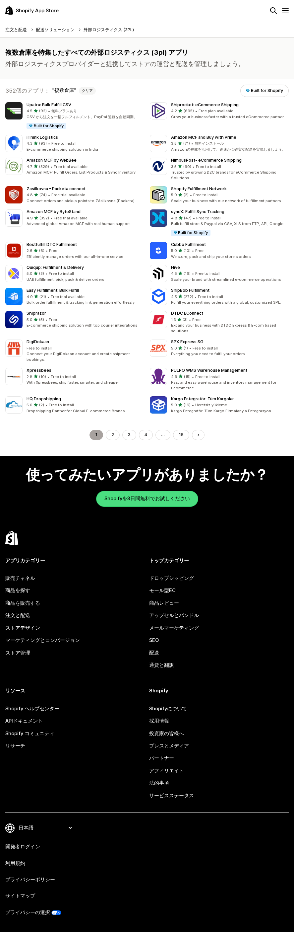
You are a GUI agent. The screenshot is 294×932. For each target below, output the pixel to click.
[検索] (273, 10)
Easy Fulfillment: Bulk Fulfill (53, 290)
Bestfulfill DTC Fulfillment (52, 244)
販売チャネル (20, 578)
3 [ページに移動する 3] (129, 434)
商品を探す (17, 590)
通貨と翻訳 (161, 665)
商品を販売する (22, 603)
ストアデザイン (22, 628)
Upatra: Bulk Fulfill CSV (49, 104)
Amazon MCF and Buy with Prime (203, 137)
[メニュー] (285, 10)
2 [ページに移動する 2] (112, 434)
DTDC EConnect (187, 313)
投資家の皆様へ (166, 734)
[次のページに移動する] (198, 435)
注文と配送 (17, 615)
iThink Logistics (42, 137)
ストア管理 (17, 653)
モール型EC (162, 590)
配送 (154, 653)
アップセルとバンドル (174, 615)
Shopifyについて (168, 709)
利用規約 (15, 863)
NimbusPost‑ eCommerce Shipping (206, 160)
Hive (175, 267)
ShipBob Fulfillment (190, 290)
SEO (154, 640)
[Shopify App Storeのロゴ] (32, 10)
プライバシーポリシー (30, 880)
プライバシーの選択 (27, 912)
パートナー (161, 758)
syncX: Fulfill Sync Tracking (197, 211)
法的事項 (159, 783)
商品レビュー (164, 603)
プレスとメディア (169, 746)
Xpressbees (39, 370)
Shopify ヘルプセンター (32, 709)
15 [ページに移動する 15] (181, 434)
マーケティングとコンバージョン (42, 640)
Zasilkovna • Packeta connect (56, 188)
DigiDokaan (38, 341)
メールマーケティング (174, 628)
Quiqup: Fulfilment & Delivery (55, 267)
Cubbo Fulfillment (188, 244)
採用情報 (159, 721)
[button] (75, 115)
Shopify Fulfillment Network (199, 188)
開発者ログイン (22, 847)
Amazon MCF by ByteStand (54, 211)
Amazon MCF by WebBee (52, 160)
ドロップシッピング (171, 578)
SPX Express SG (187, 341)
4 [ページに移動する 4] (146, 434)
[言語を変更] (45, 827)
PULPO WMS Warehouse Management (209, 370)
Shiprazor (36, 313)
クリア (87, 90)
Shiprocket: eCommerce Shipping (205, 104)
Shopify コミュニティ (29, 734)
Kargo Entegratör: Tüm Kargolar (202, 398)
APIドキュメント (24, 721)
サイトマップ (20, 896)
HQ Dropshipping (44, 398)
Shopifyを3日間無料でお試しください (147, 499)
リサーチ (15, 746)
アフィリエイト (166, 771)
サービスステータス (171, 796)
